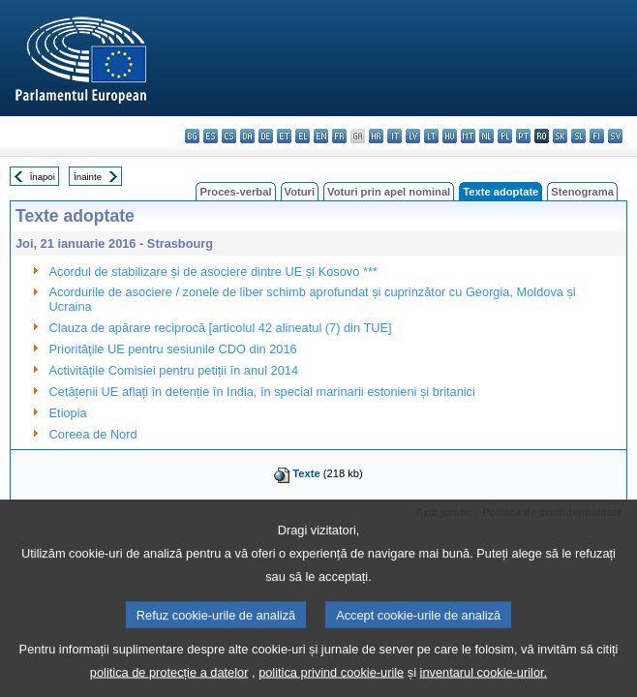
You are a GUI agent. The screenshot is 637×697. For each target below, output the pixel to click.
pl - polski (505, 136)
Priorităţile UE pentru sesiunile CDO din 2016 (173, 349)
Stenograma (582, 191)
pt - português (523, 136)
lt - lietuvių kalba (431, 136)
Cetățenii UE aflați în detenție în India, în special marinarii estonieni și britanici (262, 391)
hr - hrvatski (376, 136)
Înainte (88, 176)
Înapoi (42, 176)
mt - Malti (468, 136)
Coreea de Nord (93, 434)
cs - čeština (229, 136)
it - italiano (394, 136)
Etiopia (68, 413)
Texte (305, 473)
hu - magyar (449, 136)
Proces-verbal (235, 191)
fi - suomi (597, 136)
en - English (321, 136)
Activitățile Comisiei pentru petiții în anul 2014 (174, 370)
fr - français (339, 136)
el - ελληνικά (302, 136)
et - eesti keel (284, 136)
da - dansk (247, 136)
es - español (210, 136)
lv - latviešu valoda (413, 136)
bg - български (192, 136)
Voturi (300, 191)
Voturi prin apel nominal (388, 191)
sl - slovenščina (578, 136)
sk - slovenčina (560, 136)
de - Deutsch (265, 136)
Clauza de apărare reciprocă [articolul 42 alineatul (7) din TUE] (220, 327)
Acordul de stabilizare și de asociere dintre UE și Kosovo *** (213, 271)
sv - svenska (615, 136)
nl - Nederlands (486, 136)
